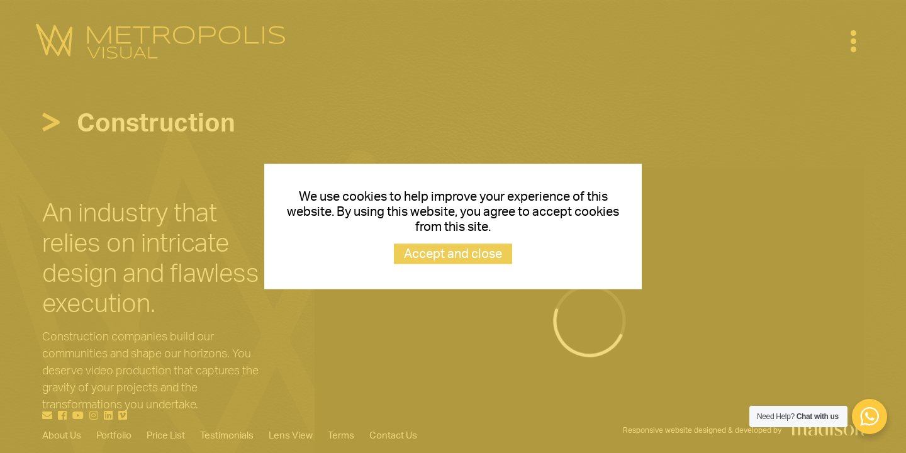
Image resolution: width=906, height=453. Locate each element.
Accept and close (453, 254)
